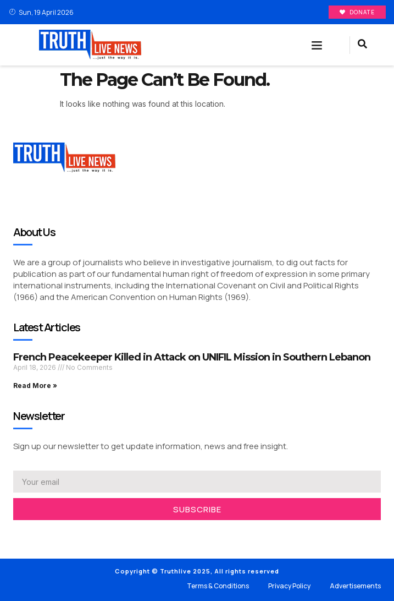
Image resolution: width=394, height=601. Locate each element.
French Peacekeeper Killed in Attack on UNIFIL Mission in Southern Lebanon (191, 357)
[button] (316, 45)
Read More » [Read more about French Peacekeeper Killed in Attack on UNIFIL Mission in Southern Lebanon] (35, 385)
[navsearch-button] (362, 45)
